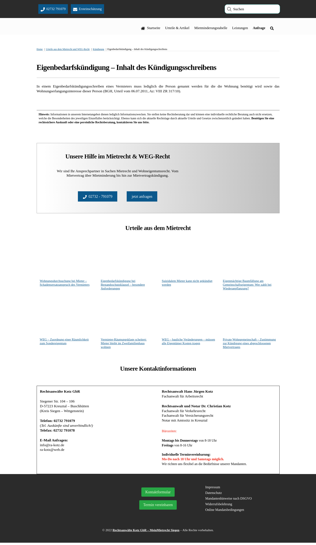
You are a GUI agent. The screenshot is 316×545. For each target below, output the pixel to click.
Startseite (150, 29)
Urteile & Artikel (177, 29)
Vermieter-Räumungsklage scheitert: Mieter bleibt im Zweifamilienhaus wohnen (124, 344)
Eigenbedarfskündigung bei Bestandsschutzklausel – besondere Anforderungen (123, 285)
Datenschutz (213, 495)
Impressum (212, 489)
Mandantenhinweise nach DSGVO (228, 500)
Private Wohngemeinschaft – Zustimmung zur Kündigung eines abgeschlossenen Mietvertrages (249, 344)
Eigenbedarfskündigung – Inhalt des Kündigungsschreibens (126, 68)
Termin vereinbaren (158, 507)
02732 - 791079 (97, 196)
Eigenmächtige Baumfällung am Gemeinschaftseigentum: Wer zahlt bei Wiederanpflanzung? (247, 285)
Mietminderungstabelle (210, 29)
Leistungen (240, 29)
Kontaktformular (158, 494)
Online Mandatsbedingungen (224, 512)
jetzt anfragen (142, 197)
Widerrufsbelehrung (218, 506)
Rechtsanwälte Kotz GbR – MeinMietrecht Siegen (145, 532)
